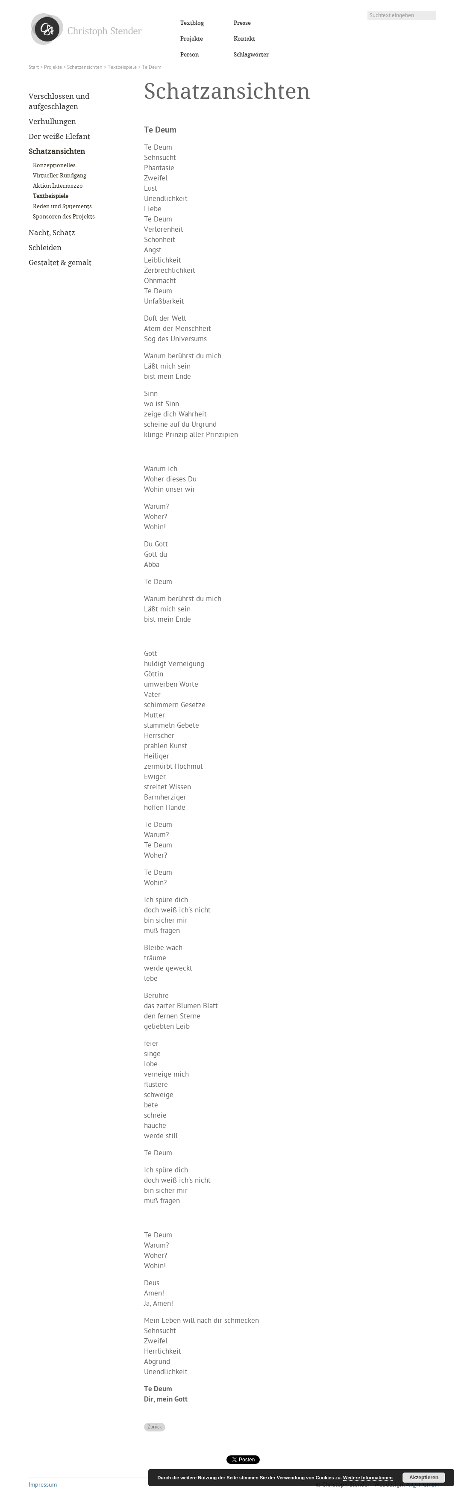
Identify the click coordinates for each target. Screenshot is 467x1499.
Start (34, 67)
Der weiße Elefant (59, 137)
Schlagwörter (251, 55)
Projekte (191, 39)
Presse (242, 23)
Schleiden (45, 248)
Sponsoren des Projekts (64, 217)
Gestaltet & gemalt (60, 263)
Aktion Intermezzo (58, 186)
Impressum (43, 1485)
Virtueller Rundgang (59, 176)
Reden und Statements (62, 207)
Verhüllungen (52, 122)
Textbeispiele (122, 67)
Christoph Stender (86, 29)
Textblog (192, 23)
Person (189, 55)
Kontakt (244, 39)
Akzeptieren (423, 1478)
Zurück (154, 1427)
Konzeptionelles (54, 165)
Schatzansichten (85, 67)
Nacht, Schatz (52, 233)
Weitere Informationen (368, 1477)
